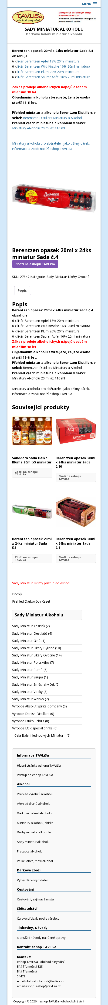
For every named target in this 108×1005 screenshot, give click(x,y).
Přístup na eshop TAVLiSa (35, 775)
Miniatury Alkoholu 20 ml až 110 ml (38, 128)
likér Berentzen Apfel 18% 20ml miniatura (48, 61)
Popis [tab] (22, 290)
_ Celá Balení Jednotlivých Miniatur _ (39, 735)
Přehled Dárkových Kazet (31, 601)
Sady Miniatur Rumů (27, 669)
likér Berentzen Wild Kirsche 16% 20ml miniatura (53, 66)
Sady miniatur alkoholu (33, 842)
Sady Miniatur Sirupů (27, 677)
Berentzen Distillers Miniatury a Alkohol (52, 118)
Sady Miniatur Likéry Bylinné (33, 648)
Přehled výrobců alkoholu (35, 794)
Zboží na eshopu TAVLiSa (35, 264)
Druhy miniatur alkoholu (34, 832)
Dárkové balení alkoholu (34, 813)
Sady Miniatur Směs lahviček (33, 684)
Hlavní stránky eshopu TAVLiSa (39, 765)
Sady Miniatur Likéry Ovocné (68, 276)
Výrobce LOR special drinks (32, 728)
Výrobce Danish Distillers (30, 713)
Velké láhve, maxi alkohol (35, 861)
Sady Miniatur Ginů (26, 640)
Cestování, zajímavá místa (35, 899)
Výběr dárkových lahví (32, 880)
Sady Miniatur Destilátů (29, 633)
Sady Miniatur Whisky (28, 699)
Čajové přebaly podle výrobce (38, 918)
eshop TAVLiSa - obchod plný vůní (62, 1001)
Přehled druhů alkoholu (34, 803)
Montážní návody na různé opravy (41, 938)
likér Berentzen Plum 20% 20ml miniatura (48, 71)
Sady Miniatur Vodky (27, 691)
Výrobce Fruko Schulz (28, 721)
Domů (17, 594)
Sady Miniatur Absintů (28, 626)
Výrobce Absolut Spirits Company (37, 706)
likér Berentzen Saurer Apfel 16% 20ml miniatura (53, 77)
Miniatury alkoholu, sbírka (35, 823)
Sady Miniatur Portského (30, 662)
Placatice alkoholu (30, 851)
